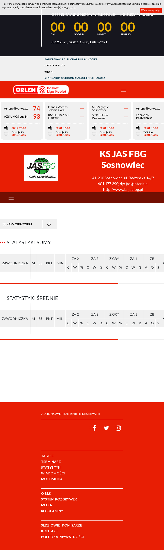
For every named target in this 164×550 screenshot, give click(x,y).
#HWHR (49, 71)
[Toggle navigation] (123, 90)
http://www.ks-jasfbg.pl (123, 189)
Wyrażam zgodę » (151, 10)
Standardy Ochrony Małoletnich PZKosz (74, 77)
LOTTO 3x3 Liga (54, 65)
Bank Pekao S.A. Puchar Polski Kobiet (71, 59)
